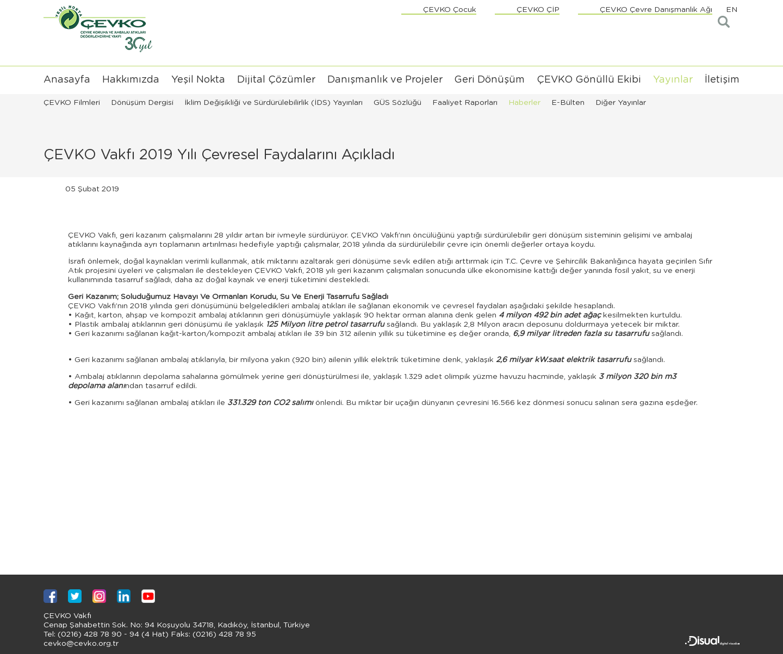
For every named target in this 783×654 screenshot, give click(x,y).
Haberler (524, 103)
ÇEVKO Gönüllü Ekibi (589, 80)
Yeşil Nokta (198, 80)
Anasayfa (67, 80)
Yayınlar (673, 80)
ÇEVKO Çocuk (449, 10)
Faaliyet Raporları (465, 103)
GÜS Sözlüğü (397, 103)
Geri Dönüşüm (489, 80)
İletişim (722, 80)
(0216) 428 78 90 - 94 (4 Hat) (112, 634)
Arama (724, 22)
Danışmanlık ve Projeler (385, 80)
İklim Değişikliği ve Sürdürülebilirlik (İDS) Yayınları (273, 103)
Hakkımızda (130, 80)
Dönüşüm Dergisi (142, 103)
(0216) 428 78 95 (223, 634)
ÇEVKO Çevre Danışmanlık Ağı (656, 10)
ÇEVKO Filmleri (72, 103)
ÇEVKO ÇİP (538, 10)
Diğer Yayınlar (620, 103)
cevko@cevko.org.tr (81, 643)
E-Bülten (568, 103)
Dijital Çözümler (276, 80)
